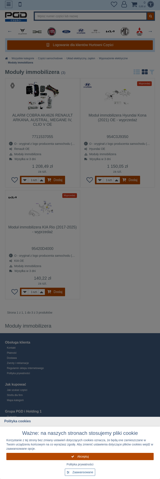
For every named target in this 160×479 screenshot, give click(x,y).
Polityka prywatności (80, 464)
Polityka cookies (17, 421)
